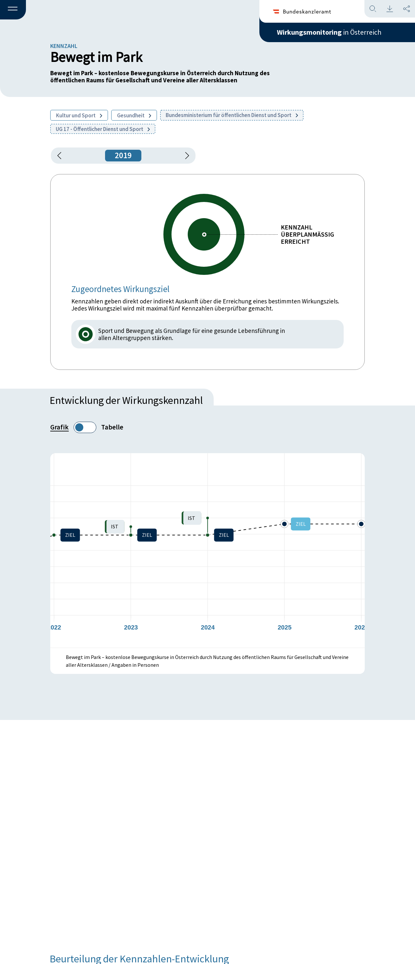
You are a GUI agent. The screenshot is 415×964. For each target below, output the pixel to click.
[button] (13, 10)
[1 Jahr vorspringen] (185, 155)
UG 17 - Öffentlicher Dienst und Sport (103, 129)
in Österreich (329, 32)
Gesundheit (134, 115)
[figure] (207, 550)
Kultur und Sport (79, 115)
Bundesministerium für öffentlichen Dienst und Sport (232, 115)
